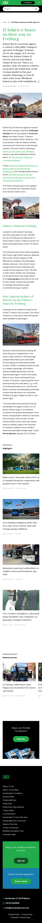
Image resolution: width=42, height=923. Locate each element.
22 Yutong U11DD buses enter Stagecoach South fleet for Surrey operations (19, 687)
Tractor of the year (11, 827)
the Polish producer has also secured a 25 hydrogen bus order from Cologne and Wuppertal (19, 177)
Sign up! (21, 860)
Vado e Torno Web (10, 790)
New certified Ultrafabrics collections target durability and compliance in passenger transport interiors (21, 616)
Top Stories (22, 488)
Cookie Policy (26, 914)
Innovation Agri (9, 834)
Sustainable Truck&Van (12, 793)
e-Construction (9, 814)
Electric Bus (21, 696)
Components (21, 625)
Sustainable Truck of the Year (15, 817)
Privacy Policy (13, 914)
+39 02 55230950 (11, 903)
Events (20, 534)
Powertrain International (13, 807)
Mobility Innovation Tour (13, 831)
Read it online (21, 881)
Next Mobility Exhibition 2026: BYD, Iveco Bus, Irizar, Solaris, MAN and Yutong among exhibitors (20, 525)
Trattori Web (8, 810)
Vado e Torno (8, 786)
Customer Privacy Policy (20, 917)
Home (5, 22)
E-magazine (28, 3)
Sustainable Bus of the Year (14, 820)
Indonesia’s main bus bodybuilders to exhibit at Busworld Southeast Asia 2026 (21, 571)
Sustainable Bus (9, 800)
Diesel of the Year (10, 824)
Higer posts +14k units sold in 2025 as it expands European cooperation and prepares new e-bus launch (21, 480)
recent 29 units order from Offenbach (18, 151)
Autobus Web (8, 796)
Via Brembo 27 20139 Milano (16, 898)
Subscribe (21, 739)
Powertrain (7, 803)
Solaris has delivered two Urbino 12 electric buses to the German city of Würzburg (20, 168)
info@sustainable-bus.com (16, 908)
